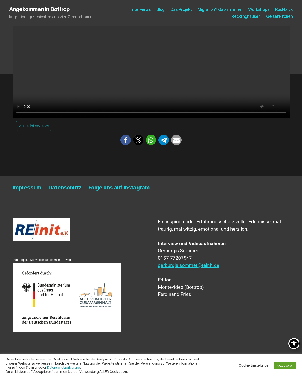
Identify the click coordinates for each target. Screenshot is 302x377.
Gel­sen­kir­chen (279, 16)
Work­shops (259, 9)
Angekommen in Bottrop (39, 9)
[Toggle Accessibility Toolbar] (293, 343)
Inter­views (141, 9)
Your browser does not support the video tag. (151, 72)
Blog (161, 9)
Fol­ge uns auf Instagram (119, 187)
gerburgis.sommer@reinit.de (188, 265)
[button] (125, 140)
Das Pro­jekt (181, 9)
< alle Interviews (34, 126)
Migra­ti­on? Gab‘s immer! (220, 9)
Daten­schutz (64, 187)
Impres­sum (27, 187)
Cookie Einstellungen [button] (254, 365)
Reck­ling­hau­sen (246, 16)
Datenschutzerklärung (63, 367)
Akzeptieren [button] (285, 365)
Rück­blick (284, 9)
